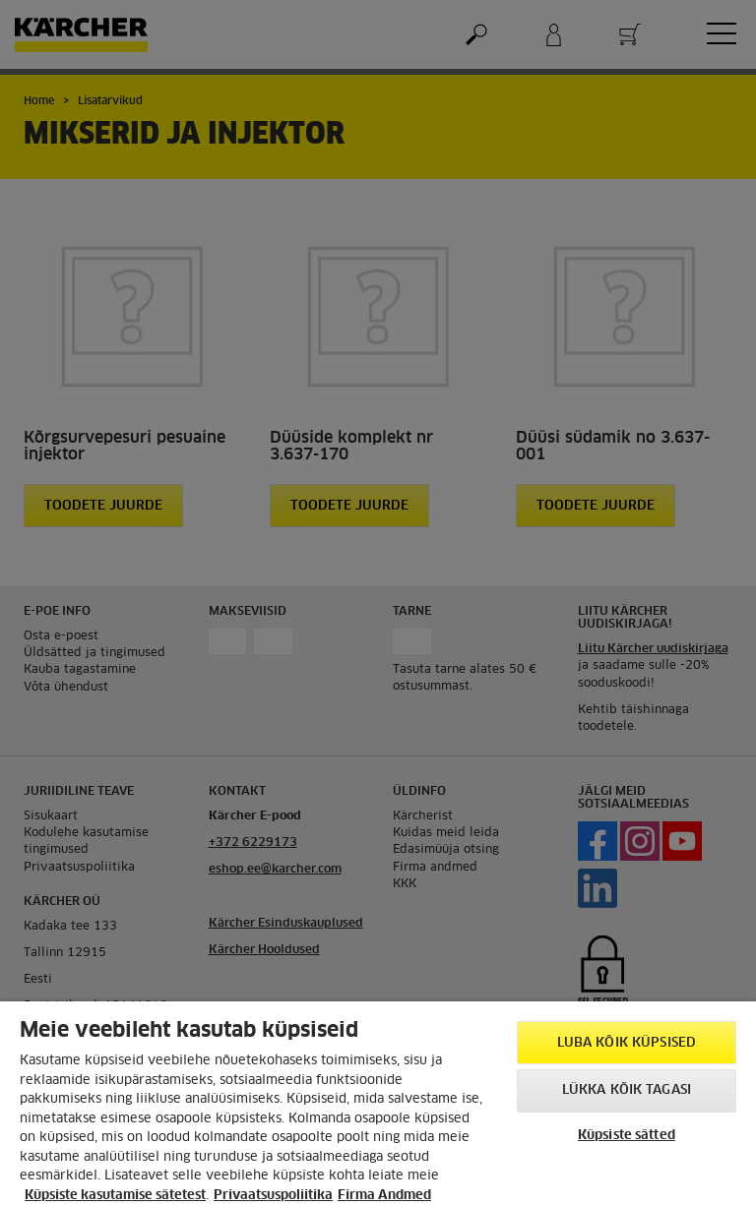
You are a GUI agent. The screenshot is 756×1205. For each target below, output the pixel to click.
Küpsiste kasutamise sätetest (115, 1195)
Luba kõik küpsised (626, 1043)
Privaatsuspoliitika (273, 1195)
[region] (378, 1103)
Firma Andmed (384, 1195)
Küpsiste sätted (626, 1135)
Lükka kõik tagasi (626, 1090)
